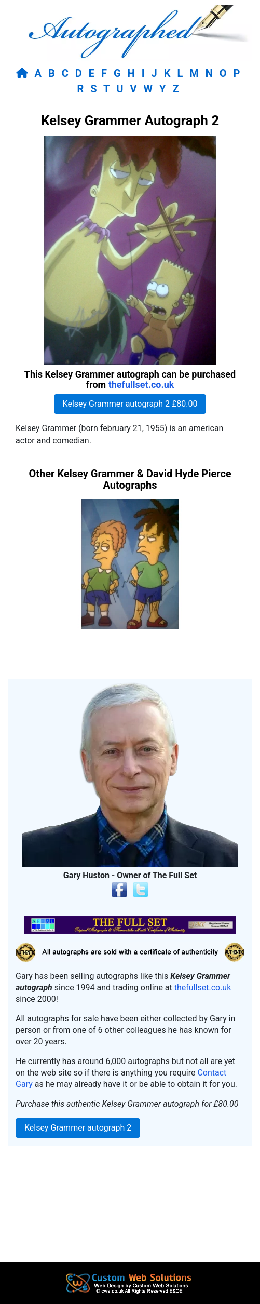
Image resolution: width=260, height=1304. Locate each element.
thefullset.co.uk (141, 384)
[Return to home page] (24, 73)
